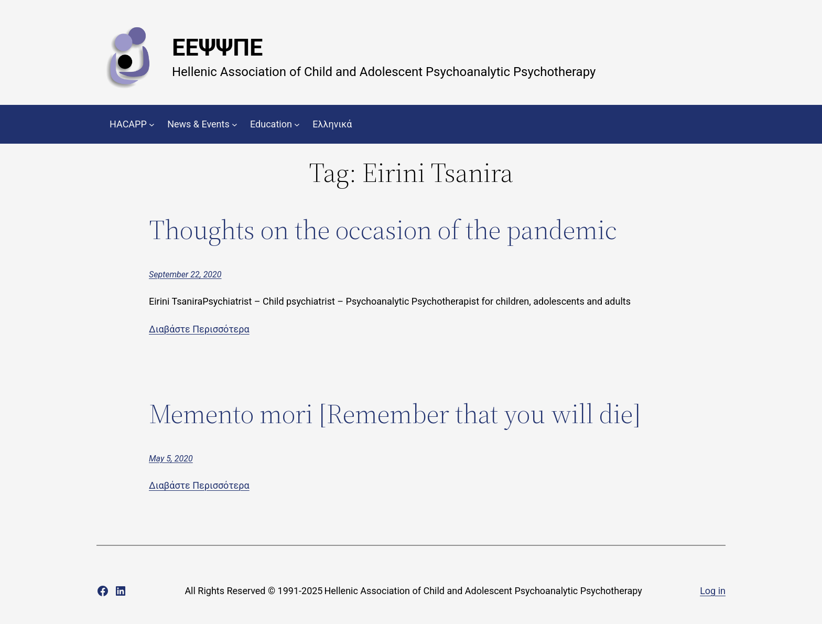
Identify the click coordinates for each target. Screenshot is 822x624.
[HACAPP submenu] (152, 124)
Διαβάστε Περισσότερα (199, 329)
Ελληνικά (332, 124)
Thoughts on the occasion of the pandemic (383, 229)
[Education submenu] (297, 124)
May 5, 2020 (171, 459)
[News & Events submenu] (234, 124)
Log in (713, 590)
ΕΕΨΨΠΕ (217, 47)
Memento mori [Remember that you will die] (395, 413)
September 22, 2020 (185, 274)
